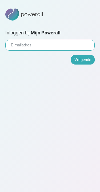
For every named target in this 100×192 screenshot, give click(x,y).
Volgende (82, 59)
